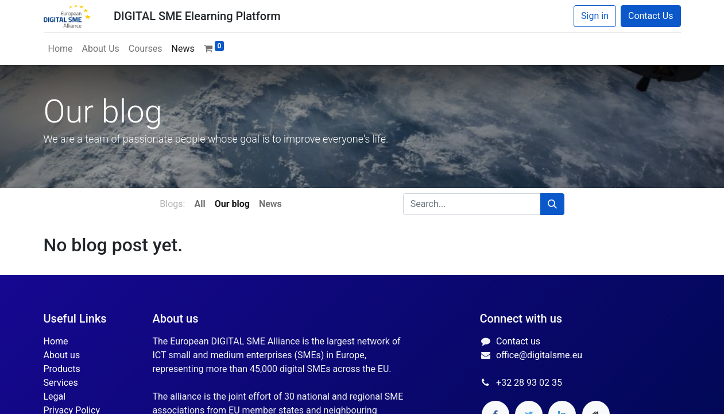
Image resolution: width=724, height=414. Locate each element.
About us (62, 355)
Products (62, 368)
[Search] (552, 204)
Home (56, 341)
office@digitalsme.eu (539, 355)
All (199, 203)
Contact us (518, 341)
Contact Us (650, 15)
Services (61, 382)
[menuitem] (61, 48)
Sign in (595, 15)
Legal (55, 396)
